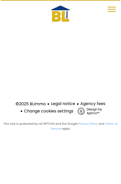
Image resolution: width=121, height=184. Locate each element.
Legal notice (63, 104)
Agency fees (92, 104)
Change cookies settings (48, 111)
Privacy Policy (88, 124)
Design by (88, 111)
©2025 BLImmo (31, 104)
